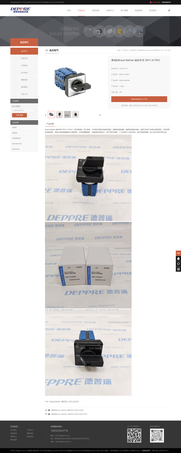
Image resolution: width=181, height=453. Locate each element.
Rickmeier (16, 149)
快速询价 (138, 10)
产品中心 (81, 10)
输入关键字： (17, 106)
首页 (69, 10)
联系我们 (153, 10)
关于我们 (13, 430)
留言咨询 (30, 436)
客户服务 (124, 10)
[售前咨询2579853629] (80, 438)
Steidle (14, 133)
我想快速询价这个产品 (139, 99)
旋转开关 (64, 401)
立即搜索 (19, 115)
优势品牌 (13, 433)
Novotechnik (17, 144)
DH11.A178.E (124, 74)
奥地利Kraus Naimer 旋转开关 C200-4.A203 (67, 410)
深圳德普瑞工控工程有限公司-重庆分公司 (125, 450)
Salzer (14, 127)
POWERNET (16, 138)
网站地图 (13, 440)
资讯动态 (96, 10)
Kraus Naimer (124, 80)
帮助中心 (13, 436)
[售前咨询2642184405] (63, 438)
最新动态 (30, 433)
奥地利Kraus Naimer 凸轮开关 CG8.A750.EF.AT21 (69, 414)
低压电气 (133, 50)
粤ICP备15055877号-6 (160, 450)
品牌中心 (110, 10)
